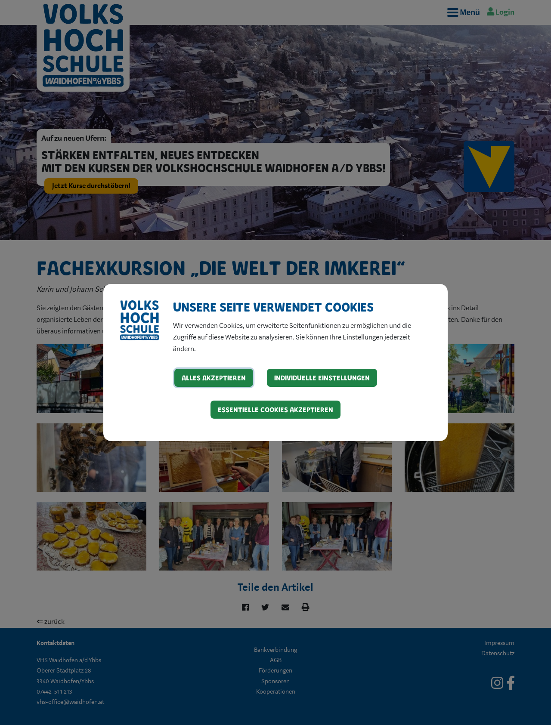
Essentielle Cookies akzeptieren (275, 409)
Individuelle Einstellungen (322, 377)
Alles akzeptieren (214, 377)
